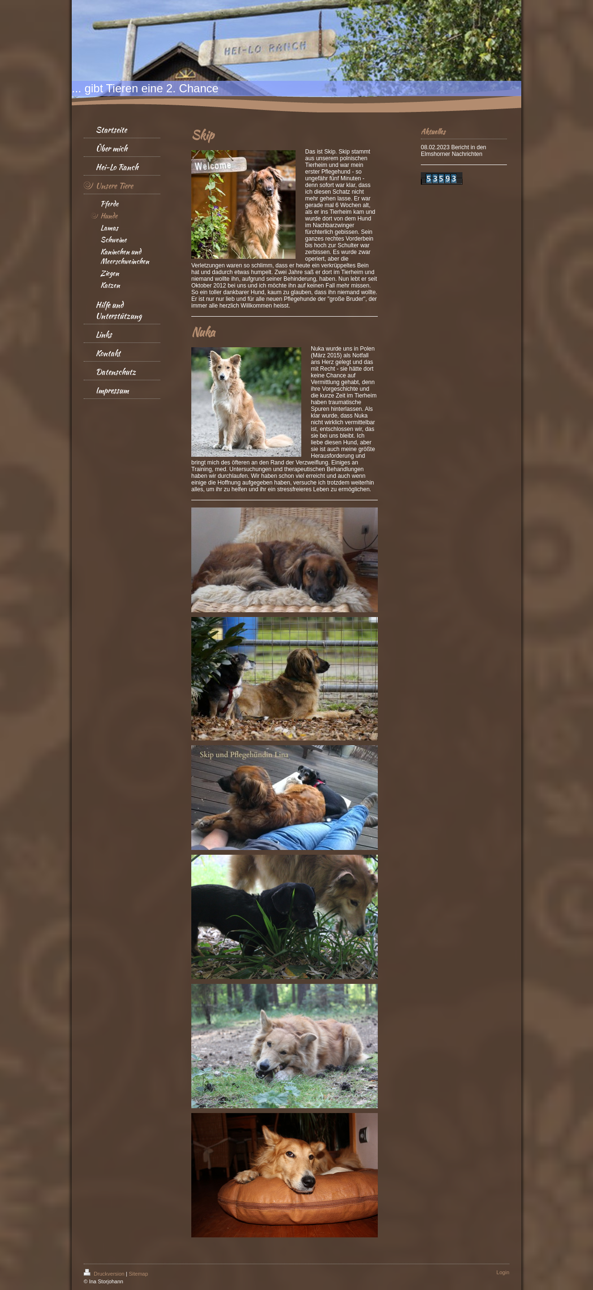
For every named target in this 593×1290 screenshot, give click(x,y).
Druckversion (105, 1274)
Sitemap (138, 1274)
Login (502, 1272)
